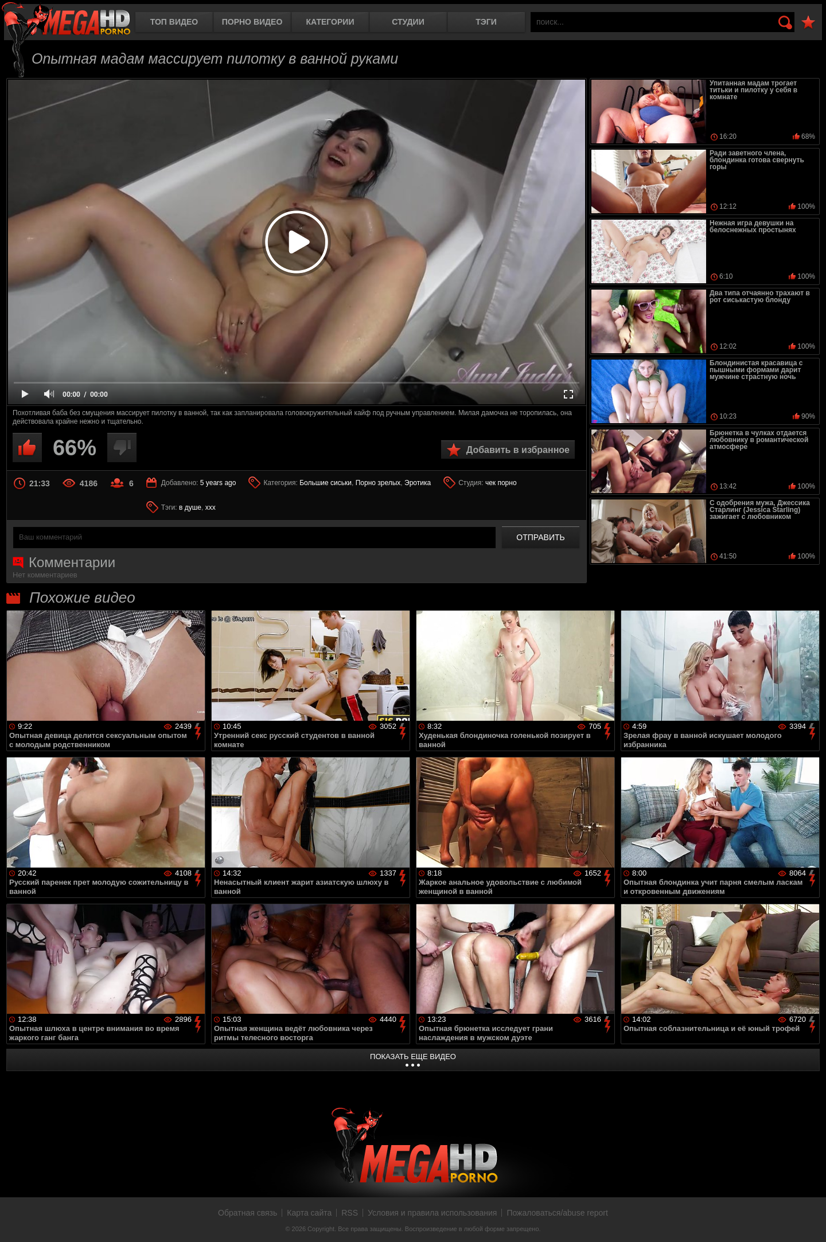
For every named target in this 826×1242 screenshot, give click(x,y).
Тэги (486, 21)
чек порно (501, 483)
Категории (330, 21)
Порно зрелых (378, 483)
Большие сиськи (325, 483)
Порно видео (252, 21)
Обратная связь (247, 1212)
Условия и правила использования (432, 1212)
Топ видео (174, 21)
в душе (190, 507)
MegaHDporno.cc (66, 20)
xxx (210, 507)
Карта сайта (309, 1212)
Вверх (809, 1221)
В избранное (808, 22)
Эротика (417, 483)
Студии (408, 21)
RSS (349, 1212)
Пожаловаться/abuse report (557, 1212)
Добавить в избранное (518, 450)
